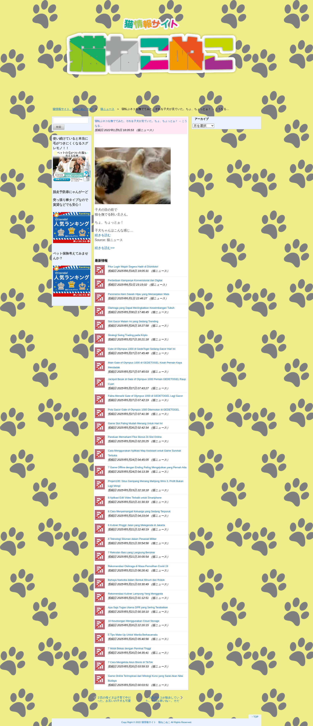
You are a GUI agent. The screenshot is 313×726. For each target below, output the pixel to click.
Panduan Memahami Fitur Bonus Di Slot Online (135, 436)
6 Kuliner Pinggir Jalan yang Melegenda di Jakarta (136, 525)
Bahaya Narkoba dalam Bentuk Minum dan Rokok (136, 579)
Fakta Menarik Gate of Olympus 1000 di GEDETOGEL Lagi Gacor (145, 395)
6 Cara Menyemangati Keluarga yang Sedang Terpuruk (139, 511)
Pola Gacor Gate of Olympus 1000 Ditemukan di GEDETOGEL (143, 409)
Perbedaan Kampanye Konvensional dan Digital (135, 280)
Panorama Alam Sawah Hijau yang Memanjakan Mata (138, 294)
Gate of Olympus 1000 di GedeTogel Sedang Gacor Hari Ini (141, 348)
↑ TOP (255, 716)
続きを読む (103, 235)
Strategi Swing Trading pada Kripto (128, 335)
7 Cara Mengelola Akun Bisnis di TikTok (130, 662)
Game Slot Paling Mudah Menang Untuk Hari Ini (135, 423)
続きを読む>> (105, 248)
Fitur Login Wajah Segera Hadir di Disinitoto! (133, 266)
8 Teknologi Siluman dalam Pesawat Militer (132, 538)
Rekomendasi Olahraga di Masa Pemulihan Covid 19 (138, 566)
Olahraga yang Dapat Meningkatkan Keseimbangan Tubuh (141, 307)
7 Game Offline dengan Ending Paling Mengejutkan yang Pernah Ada (147, 467)
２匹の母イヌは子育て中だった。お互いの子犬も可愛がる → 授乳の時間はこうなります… (114, 699)
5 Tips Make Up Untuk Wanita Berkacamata (132, 634)
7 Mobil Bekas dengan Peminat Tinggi (129, 648)
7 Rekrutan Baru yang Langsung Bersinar (131, 552)
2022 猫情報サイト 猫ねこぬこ (153, 722)
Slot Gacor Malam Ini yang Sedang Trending (133, 321)
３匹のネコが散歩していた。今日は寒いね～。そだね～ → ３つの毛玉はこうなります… (162, 699)
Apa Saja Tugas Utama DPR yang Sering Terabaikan (138, 607)
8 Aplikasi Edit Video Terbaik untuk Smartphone (134, 497)
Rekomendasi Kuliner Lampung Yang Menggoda (135, 593)
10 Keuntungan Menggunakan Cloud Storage (133, 620)
